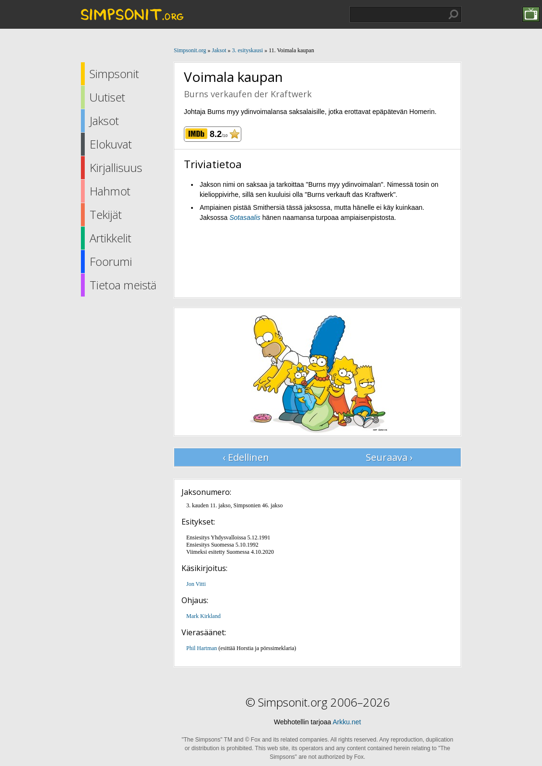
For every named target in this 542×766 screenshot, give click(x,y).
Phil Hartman (201, 648)
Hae (453, 14)
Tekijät (106, 214)
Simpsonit (114, 73)
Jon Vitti (196, 584)
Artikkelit (110, 238)
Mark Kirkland (203, 616)
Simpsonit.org (190, 50)
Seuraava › (389, 457)
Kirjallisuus (116, 167)
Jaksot (104, 120)
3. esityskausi (247, 50)
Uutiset (107, 97)
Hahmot (110, 191)
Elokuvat (111, 144)
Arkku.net (347, 722)
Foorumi (111, 261)
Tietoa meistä (123, 285)
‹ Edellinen (246, 457)
